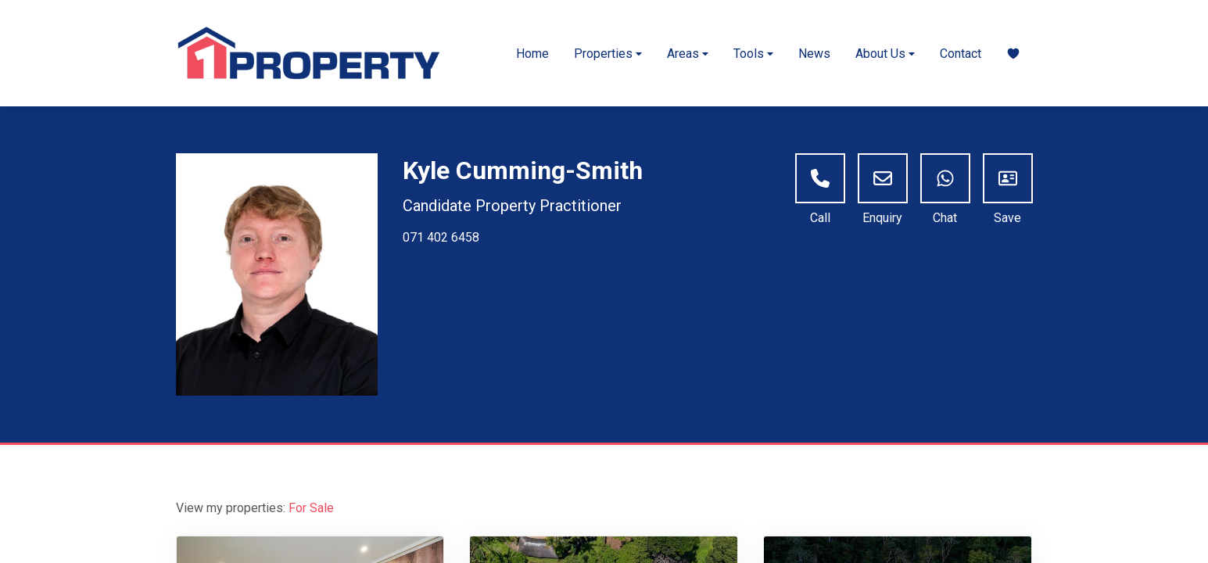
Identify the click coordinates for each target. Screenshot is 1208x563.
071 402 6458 (441, 237)
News (814, 53)
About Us (885, 53)
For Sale (311, 507)
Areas (687, 53)
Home (532, 53)
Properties (608, 53)
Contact (960, 53)
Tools (753, 53)
